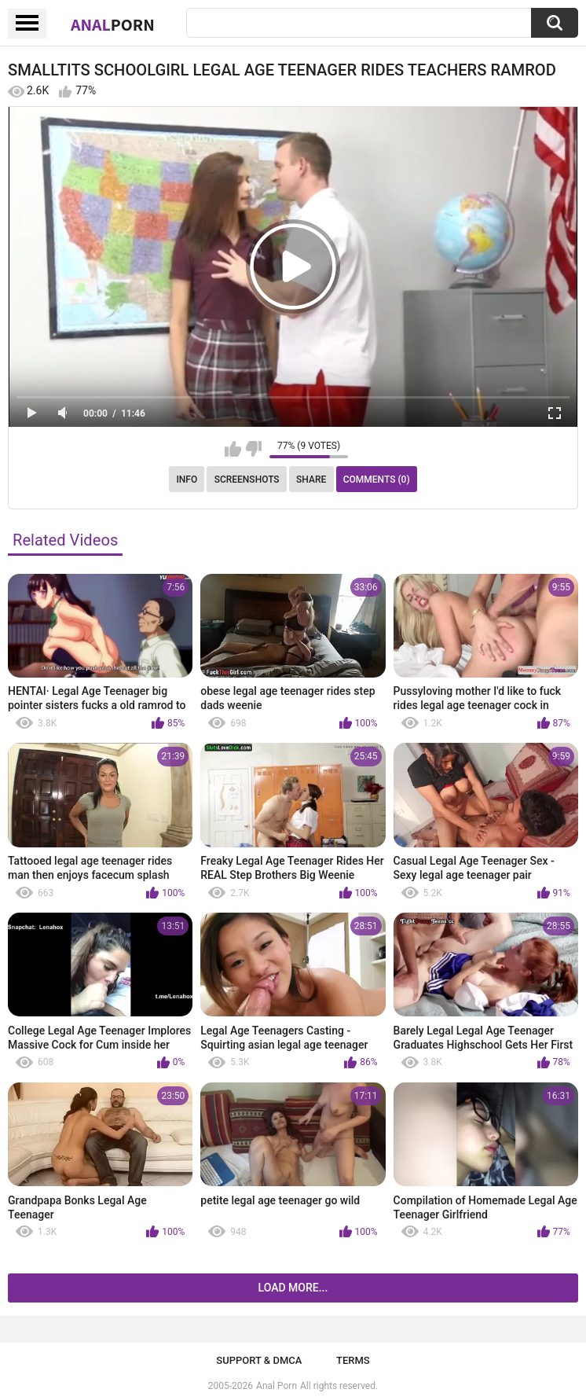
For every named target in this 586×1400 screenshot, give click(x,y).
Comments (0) (376, 479)
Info (186, 479)
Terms (353, 1360)
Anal (113, 24)
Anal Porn (276, 1385)
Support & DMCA (259, 1360)
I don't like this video (253, 449)
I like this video (233, 449)
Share (311, 479)
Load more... (293, 1287)
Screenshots (247, 479)
